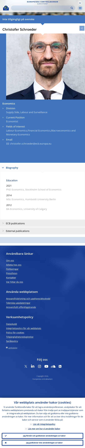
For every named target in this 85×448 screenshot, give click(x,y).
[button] (80, 3)
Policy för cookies (15, 332)
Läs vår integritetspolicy (44, 423)
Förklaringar (12, 269)
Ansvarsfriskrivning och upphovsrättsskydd (28, 298)
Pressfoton (11, 273)
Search (72, 8)
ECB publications (13, 223)
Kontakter (11, 277)
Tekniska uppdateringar (18, 302)
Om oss (10, 260)
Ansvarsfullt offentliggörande (21, 307)
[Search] (41, 8)
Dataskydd (11, 324)
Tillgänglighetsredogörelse (19, 336)
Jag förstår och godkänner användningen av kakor (44, 435)
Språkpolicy (12, 341)
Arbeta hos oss (13, 264)
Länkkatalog (12, 348)
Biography (9, 167)
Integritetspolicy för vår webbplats (23, 328)
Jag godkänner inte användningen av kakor (44, 442)
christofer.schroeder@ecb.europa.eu (30, 143)
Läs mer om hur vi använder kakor (44, 428)
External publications (15, 231)
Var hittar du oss (14, 281)
